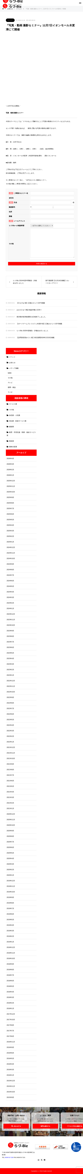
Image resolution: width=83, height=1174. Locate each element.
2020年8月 (10, 836)
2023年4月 (10, 658)
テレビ (10, 382)
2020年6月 (10, 847)
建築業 (11, 426)
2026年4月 (10, 458)
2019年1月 (10, 942)
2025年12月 (11, 481)
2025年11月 (11, 486)
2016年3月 (10, 1069)
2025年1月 (10, 542)
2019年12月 (11, 881)
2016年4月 (10, 1064)
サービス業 (13, 404)
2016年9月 (10, 1047)
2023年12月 (11, 614)
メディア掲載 (14, 368)
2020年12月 (11, 814)
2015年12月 (11, 1081)
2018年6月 (10, 981)
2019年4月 (10, 925)
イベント (10, 20)
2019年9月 (10, 897)
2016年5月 (10, 1058)
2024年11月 (11, 553)
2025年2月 (10, 536)
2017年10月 (11, 1019)
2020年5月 (10, 853)
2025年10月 (11, 492)
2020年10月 (11, 825)
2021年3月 (10, 797)
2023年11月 (11, 619)
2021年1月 (10, 808)
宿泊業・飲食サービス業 (17, 421)
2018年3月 (10, 997)
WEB (9, 373)
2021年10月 (11, 758)
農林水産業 (13, 447)
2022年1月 (10, 742)
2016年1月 (10, 1075)
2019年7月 (10, 908)
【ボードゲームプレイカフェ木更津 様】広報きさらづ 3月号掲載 (39, 324)
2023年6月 (10, 647)
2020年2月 (10, 869)
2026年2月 (10, 469)
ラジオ (10, 392)
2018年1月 (10, 1008)
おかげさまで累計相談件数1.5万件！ (29, 310)
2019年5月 (10, 919)
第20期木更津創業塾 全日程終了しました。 (32, 317)
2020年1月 (10, 875)
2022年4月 (10, 725)
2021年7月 (10, 775)
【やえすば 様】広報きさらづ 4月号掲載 (31, 303)
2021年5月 (10, 786)
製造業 (11, 441)
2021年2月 (10, 803)
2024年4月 (10, 592)
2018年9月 (10, 964)
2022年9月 (10, 697)
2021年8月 (10, 769)
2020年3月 (10, 864)
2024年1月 (10, 608)
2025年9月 (10, 497)
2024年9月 (10, 564)
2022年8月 (10, 703)
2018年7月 (10, 975)
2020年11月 (11, 819)
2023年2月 (10, 669)
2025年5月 (10, 519)
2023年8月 (10, 636)
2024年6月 (10, 581)
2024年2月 (10, 603)
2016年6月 (10, 1053)
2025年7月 (10, 508)
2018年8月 (10, 969)
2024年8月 (10, 569)
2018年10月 (11, 958)
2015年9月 (10, 1097)
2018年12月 (11, 947)
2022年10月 (11, 692)
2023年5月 (10, 653)
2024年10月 (11, 558)
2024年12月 (11, 547)
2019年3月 (10, 931)
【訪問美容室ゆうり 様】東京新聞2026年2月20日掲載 (35, 337)
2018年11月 (11, 953)
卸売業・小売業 (14, 415)
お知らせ (12, 362)
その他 (10, 378)
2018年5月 (10, 986)
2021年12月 (11, 747)
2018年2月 (10, 1003)
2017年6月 (10, 1036)
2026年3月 (10, 464)
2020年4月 (10, 858)
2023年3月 (10, 664)
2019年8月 (10, 903)
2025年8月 (10, 503)
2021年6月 (10, 781)
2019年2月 (10, 936)
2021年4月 (10, 792)
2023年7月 (10, 642)
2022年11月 (11, 686)
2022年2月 (10, 736)
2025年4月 (10, 525)
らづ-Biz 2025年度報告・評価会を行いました (32, 330)
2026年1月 (10, 475)
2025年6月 (10, 514)
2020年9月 (10, 831)
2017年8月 (10, 1025)
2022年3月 (10, 731)
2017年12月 (11, 1014)
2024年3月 (10, 597)
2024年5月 (10, 586)
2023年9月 (10, 631)
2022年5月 (10, 719)
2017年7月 (10, 1031)
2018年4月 (10, 992)
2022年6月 (10, 714)
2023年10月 (11, 625)
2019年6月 (10, 914)
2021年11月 (11, 753)
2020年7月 (10, 842)
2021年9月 (10, 764)
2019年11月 (11, 886)
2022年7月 (10, 708)
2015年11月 (11, 1086)
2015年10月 (11, 1092)
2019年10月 (11, 892)
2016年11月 (11, 1042)
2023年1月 (10, 675)
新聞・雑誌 (12, 387)
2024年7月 (10, 575)
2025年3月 (10, 531)
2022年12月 (11, 681)
